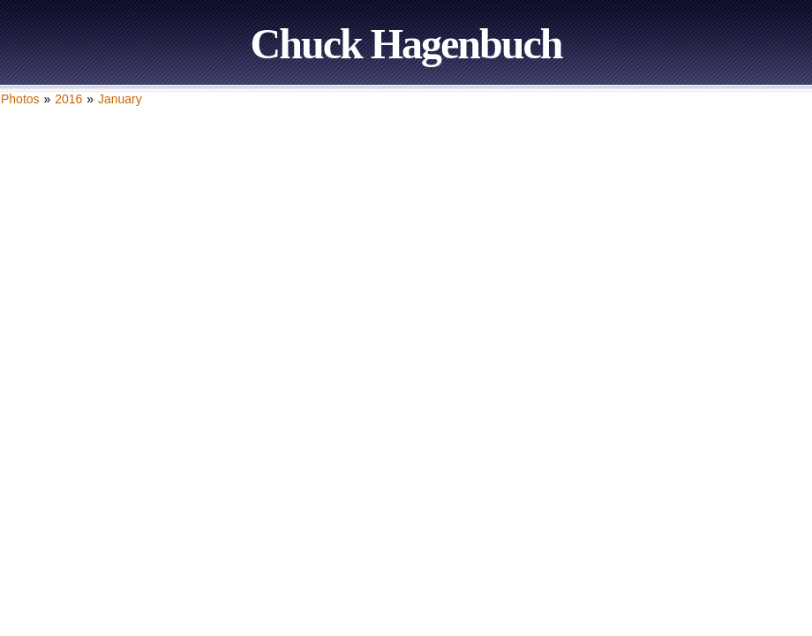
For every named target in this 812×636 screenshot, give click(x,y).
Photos (20, 99)
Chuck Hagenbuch (406, 43)
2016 (68, 99)
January (120, 99)
